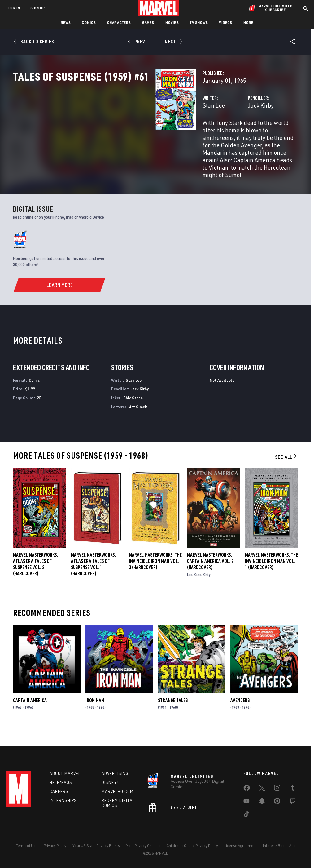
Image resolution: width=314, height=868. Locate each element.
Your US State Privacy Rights (96, 845)
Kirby (206, 587)
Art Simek (138, 420)
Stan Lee (114, 132)
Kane (197, 587)
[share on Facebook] (246, 789)
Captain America (30, 713)
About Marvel (65, 773)
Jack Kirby (211, 132)
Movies (172, 22)
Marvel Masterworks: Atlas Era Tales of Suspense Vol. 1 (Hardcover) (93, 577)
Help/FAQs (61, 782)
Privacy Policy (55, 845)
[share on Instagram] (277, 789)
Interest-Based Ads (279, 845)
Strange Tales (173, 713)
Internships (63, 800)
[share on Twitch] (293, 802)
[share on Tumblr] (293, 789)
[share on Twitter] (262, 789)
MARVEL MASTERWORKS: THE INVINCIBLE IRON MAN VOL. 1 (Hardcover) (271, 574)
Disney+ (110, 782)
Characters (119, 22)
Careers (59, 791)
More (248, 22)
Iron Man (94, 713)
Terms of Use (26, 845)
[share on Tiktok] (246, 815)
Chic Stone (133, 411)
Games (148, 22)
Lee (189, 587)
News (66, 22)
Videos (225, 22)
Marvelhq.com (117, 791)
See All (286, 470)
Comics (89, 22)
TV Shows (199, 22)
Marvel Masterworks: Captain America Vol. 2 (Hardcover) (210, 574)
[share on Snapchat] (262, 802)
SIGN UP (37, 8)
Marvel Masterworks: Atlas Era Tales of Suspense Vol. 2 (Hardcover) (35, 577)
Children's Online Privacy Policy (192, 845)
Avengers (240, 713)
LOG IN (14, 8)
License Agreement (240, 845)
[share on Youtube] (246, 802)
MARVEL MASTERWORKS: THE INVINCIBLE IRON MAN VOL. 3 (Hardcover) (155, 574)
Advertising (115, 773)
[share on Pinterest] (277, 802)
